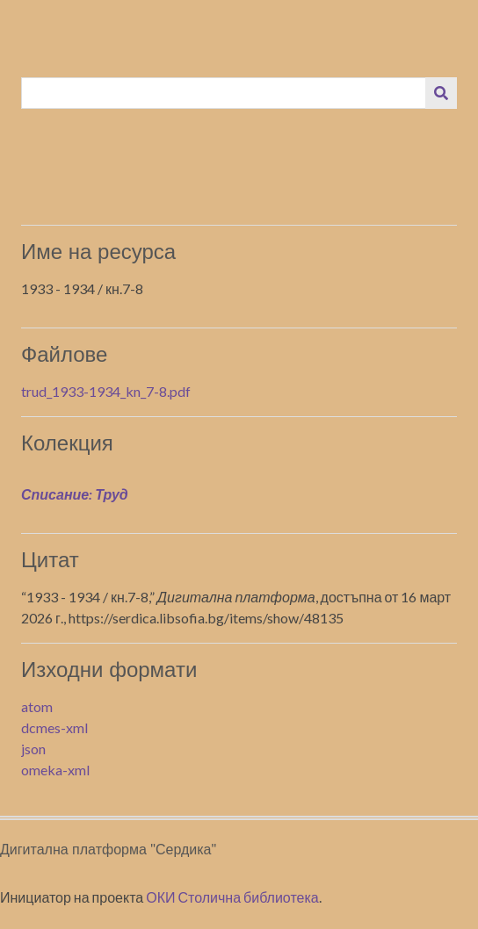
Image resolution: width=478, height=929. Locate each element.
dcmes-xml (54, 727)
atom (37, 706)
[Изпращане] (441, 93)
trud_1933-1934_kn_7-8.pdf (106, 391)
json (33, 748)
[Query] (224, 93)
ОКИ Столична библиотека (232, 897)
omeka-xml (55, 769)
